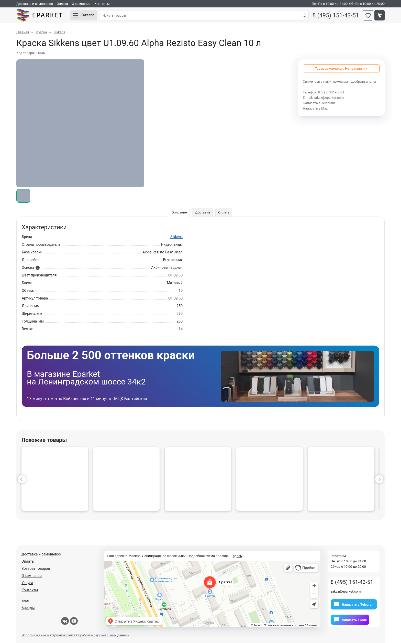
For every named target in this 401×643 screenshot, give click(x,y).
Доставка (202, 212)
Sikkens (176, 237)
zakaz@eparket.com (329, 98)
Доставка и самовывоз (34, 4)
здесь (237, 556)
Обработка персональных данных (102, 635)
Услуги (27, 583)
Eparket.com (39, 15)
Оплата (62, 4)
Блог (25, 600)
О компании (81, 4)
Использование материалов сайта (48, 635)
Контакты (102, 4)
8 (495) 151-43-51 (336, 15)
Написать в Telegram (319, 103)
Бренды (28, 608)
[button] (22, 479)
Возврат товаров (35, 568)
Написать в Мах (315, 108)
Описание (179, 212)
